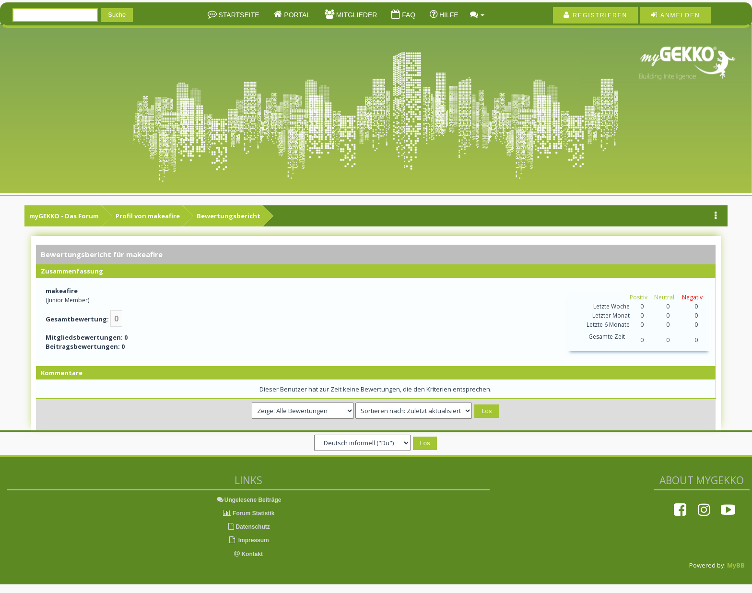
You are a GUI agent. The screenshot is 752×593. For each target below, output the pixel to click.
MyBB (736, 565)
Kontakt (248, 554)
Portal (296, 15)
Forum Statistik (249, 513)
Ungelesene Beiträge (249, 500)
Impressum (248, 540)
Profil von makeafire (148, 216)
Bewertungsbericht (228, 216)
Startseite (238, 15)
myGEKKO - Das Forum (64, 216)
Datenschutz (248, 526)
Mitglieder (355, 15)
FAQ (407, 15)
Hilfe (447, 15)
